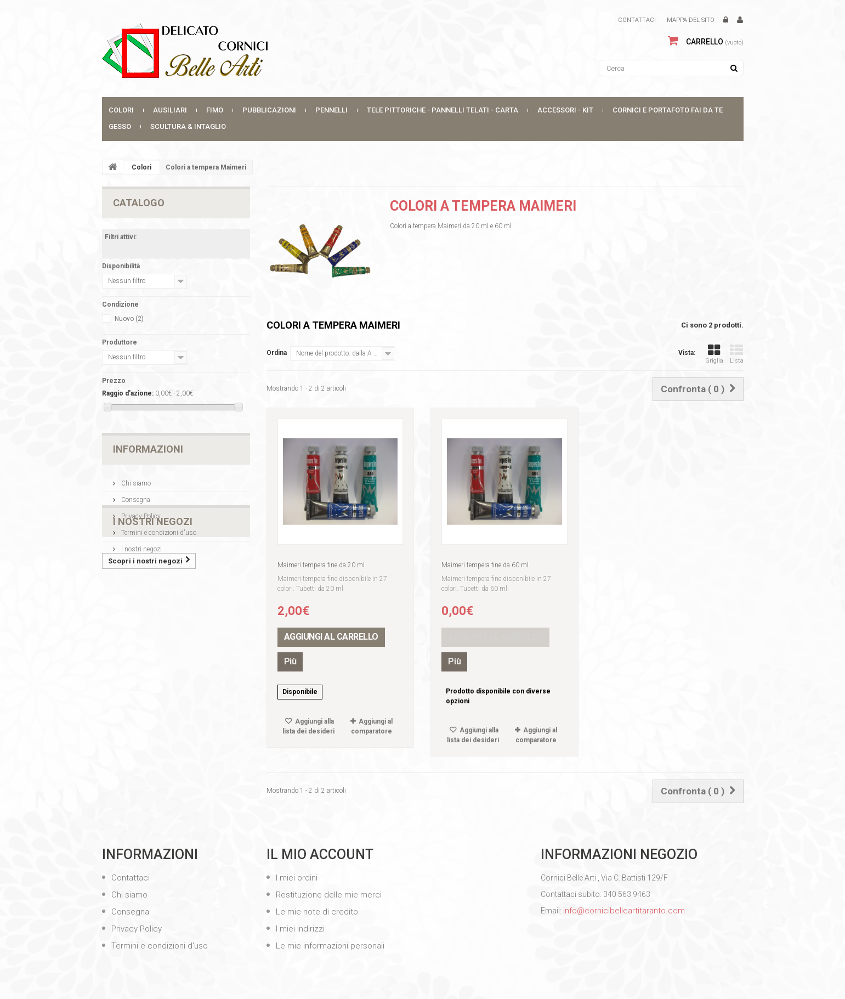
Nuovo (129, 319)
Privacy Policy (140, 512)
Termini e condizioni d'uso (158, 528)
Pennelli (331, 110)
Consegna (135, 495)
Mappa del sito (690, 20)
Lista (737, 354)
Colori (121, 110)
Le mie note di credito (316, 912)
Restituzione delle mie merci (328, 895)
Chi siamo (135, 479)
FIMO (214, 110)
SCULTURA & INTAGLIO (188, 126)
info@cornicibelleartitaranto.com (624, 911)
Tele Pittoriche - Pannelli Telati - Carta (442, 110)
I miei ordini (295, 878)
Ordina (276, 353)
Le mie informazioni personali (329, 946)
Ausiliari (170, 110)
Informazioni (148, 449)
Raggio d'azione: (128, 393)
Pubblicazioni (269, 110)
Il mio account (319, 854)
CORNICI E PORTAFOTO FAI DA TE (668, 110)
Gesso (120, 126)
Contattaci (637, 20)
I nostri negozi (141, 545)
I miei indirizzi (299, 929)
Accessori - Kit (565, 110)
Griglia (714, 354)
